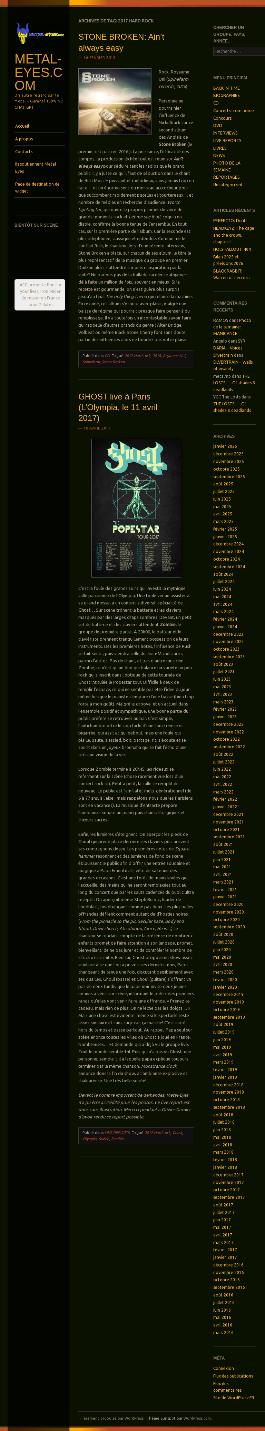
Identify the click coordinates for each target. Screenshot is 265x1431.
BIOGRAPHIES (226, 95)
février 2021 (225, 889)
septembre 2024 (229, 566)
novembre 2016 (228, 1272)
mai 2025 (222, 506)
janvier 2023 (225, 716)
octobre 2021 (226, 829)
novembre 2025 (228, 461)
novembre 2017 (228, 1182)
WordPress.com (197, 1418)
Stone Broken (113, 362)
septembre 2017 (229, 1197)
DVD (217, 125)
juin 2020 (222, 949)
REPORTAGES (226, 177)
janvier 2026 (225, 446)
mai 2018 (222, 1137)
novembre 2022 (228, 732)
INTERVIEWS (225, 133)
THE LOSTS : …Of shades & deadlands (234, 383)
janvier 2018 (225, 1167)
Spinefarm (91, 362)
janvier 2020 (225, 987)
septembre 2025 (229, 476)
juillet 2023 (224, 671)
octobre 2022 (226, 739)
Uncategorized (227, 184)
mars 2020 (223, 972)
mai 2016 (222, 1317)
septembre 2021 (229, 837)
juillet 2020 (224, 942)
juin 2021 (222, 859)
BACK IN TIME (226, 88)
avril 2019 (222, 1055)
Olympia (89, 1139)
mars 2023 (223, 702)
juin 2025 (222, 499)
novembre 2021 (228, 822)
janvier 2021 (225, 897)
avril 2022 (222, 784)
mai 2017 (222, 1227)
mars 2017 (223, 1242)
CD (107, 356)
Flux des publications (233, 1376)
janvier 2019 (225, 1077)
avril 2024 (222, 604)
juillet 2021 (224, 852)
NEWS (219, 155)
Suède (104, 1139)
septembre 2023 (229, 656)
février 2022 (225, 799)
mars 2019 (223, 1062)
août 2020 (223, 934)
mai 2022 (222, 776)
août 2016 (223, 1295)
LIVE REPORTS (117, 1133)
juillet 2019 (224, 1032)
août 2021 (223, 844)
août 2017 (223, 1205)
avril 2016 (222, 1325)
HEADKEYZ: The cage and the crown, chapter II (233, 235)
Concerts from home (233, 110)
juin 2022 (222, 769)
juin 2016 (222, 1310)
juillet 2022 (224, 762)
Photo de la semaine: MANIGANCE (232, 327)
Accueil (22, 126)
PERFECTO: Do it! (230, 220)
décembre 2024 (228, 544)
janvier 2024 (225, 626)
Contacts (23, 151)
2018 (157, 356)
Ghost (177, 1133)
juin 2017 (222, 1219)
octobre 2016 (226, 1279)
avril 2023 (222, 694)
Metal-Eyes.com (38, 72)
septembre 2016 (229, 1287)
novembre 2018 (228, 1092)
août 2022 (223, 754)
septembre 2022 (229, 746)
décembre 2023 (228, 634)
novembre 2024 (228, 551)
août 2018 (223, 1115)
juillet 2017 (224, 1212)
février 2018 (225, 1159)
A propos (24, 139)
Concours (222, 118)
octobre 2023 (226, 649)
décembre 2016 (228, 1265)
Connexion (223, 1368)
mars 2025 (223, 521)
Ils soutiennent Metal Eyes (35, 167)
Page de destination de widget (37, 187)
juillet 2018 (224, 1122)
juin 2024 (222, 589)
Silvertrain (223, 355)
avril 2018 (222, 1145)
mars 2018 (223, 1152)
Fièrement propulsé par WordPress (112, 1418)
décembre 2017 (228, 1175)
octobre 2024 (226, 559)
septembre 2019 (229, 1017)
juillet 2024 (224, 581)
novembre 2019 (228, 1002)
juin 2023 (222, 679)
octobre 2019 (226, 1009)
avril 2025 (222, 514)
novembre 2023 (228, 641)
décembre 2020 (228, 904)
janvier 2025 (225, 536)
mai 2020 (222, 957)
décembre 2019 (228, 994)
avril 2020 (222, 964)
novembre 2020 (228, 912)
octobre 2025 (226, 469)
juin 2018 (222, 1129)
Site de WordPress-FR (233, 1397)
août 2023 (223, 664)
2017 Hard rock (137, 356)
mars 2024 (223, 611)
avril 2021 (222, 874)
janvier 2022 (225, 807)
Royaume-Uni (174, 356)
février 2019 (225, 1069)
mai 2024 (222, 596)
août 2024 (223, 574)
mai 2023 (222, 686)
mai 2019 (222, 1047)
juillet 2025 (224, 491)
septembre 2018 (229, 1107)
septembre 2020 (229, 927)
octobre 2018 (226, 1099)
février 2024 (225, 619)
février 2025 (225, 529)
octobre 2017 (226, 1189)
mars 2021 (223, 882)
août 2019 (223, 1024)
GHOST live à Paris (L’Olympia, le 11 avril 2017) (117, 407)
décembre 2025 (228, 454)
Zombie (117, 1139)
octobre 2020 (226, 919)
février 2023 (225, 709)
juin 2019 (222, 1039)
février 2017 (225, 1249)
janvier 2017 (225, 1257)
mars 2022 (223, 792)
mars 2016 (223, 1332)
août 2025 (223, 484)
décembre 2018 (228, 1085)
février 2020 (225, 979)
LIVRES (219, 148)
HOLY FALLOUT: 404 (232, 249)
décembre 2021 (228, 814)
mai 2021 (222, 867)
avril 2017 (222, 1235)
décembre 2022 (228, 724)
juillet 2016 (224, 1302)
